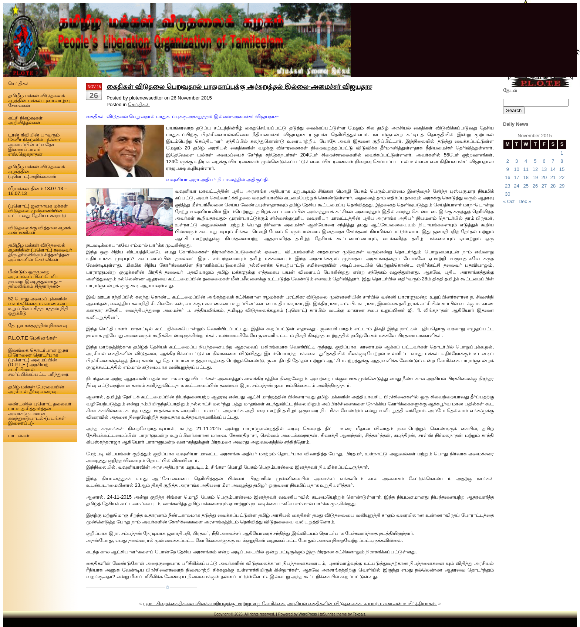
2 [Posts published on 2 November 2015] (507, 161)
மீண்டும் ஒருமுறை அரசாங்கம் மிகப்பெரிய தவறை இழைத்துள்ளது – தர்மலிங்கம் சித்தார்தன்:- (34, 279)
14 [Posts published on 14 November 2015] (553, 169)
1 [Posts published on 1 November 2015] (561, 153)
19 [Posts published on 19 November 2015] (535, 177)
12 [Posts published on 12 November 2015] (535, 169)
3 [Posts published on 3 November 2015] (516, 161)
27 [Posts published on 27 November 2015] (544, 186)
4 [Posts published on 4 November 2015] (526, 161)
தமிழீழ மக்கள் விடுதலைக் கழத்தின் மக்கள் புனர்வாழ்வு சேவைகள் (39, 100)
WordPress (308, 614)
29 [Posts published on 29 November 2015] (561, 186)
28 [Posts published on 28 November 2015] (553, 186)
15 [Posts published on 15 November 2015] (561, 169)
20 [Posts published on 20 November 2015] (544, 177)
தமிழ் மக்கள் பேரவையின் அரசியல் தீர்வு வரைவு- (36, 389)
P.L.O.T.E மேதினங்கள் (32, 338)
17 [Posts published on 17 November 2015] (516, 177)
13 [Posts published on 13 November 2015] (544, 169)
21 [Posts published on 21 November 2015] (553, 177)
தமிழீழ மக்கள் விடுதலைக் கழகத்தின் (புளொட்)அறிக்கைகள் (36, 171)
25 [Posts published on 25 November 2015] (525, 186)
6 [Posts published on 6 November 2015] (544, 161)
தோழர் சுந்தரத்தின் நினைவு (37, 325)
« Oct (509, 201)
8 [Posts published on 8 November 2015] (561, 161)
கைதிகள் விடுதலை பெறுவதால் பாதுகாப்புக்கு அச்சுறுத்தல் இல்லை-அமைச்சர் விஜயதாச (239, 86)
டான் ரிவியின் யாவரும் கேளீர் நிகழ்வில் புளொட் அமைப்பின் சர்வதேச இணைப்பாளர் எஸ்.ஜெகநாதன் (35, 144)
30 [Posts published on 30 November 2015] (507, 194)
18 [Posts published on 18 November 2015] (525, 177)
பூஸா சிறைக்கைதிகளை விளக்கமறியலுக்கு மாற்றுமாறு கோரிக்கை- (214, 603)
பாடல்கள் (19, 435)
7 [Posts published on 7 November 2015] (553, 161)
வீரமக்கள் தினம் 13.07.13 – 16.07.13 (37, 191)
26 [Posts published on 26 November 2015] (535, 186)
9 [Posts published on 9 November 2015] (507, 169)
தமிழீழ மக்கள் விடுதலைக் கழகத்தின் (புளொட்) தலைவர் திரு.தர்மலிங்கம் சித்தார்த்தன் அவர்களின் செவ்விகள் (40, 252)
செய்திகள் (19, 83)
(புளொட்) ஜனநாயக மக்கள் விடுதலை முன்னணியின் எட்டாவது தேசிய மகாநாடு (38, 210)
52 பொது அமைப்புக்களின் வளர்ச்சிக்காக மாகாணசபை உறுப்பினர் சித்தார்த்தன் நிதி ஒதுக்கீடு (38, 306)
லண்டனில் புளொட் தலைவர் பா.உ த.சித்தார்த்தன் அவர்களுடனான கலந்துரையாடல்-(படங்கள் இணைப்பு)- (39, 413)
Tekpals (359, 614)
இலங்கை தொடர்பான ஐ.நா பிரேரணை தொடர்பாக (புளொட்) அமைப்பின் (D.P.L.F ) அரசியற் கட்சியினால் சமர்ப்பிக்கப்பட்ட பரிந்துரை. (39, 362)
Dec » (525, 201)
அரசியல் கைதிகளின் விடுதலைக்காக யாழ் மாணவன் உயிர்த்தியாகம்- (362, 603)
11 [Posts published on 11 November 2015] (525, 169)
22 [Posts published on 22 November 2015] (561, 177)
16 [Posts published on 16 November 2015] (507, 177)
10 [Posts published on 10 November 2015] (516, 169)
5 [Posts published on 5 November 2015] (535, 161)
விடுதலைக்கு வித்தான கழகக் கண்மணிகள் (39, 230)
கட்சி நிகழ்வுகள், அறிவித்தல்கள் (26, 120)
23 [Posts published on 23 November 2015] (507, 186)
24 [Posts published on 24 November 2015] (516, 186)
